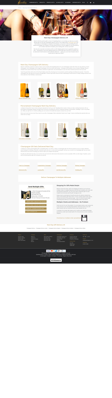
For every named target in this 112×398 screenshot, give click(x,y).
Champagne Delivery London (41, 228)
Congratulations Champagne (44, 165)
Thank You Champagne (24, 165)
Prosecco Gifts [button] (50, 2)
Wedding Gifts (78, 169)
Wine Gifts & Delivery (48, 236)
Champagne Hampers (62, 98)
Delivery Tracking (21, 237)
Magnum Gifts (59, 239)
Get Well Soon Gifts (61, 169)
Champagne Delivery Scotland (67, 228)
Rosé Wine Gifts (47, 240)
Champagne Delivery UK (61, 236)
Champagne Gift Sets (61, 237)
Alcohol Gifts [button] (59, 2)
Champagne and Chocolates (44, 98)
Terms (32, 240)
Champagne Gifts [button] (33, 2)
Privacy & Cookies (34, 239)
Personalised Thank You (62, 138)
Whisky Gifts (72, 244)
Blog (83, 2)
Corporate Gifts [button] (76, 2)
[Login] (94, 2)
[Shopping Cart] (90, 2)
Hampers (58, 240)
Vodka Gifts (72, 245)
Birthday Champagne (80, 165)
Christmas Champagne (61, 165)
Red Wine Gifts (47, 237)
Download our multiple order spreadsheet (72, 218)
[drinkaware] (56, 260)
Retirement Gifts (23, 169)
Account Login (21, 236)
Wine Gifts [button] (42, 2)
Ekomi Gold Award (21, 240)
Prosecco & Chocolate (74, 239)
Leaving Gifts (41, 169)
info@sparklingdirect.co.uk (88, 240)
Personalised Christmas (81, 138)
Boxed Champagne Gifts (24, 98)
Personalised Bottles (61, 241)
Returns (32, 241)
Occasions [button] (67, 2)
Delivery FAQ (20, 239)
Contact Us (33, 237)
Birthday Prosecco (73, 237)
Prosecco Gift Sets (73, 236)
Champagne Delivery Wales (79, 228)
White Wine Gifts (47, 239)
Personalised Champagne (25, 138)
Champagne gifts (72, 42)
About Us (33, 236)
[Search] (87, 2)
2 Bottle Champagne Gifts (81, 98)
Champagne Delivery (31, 228)
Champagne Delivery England (54, 228)
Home (19, 7)
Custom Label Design (43, 138)
